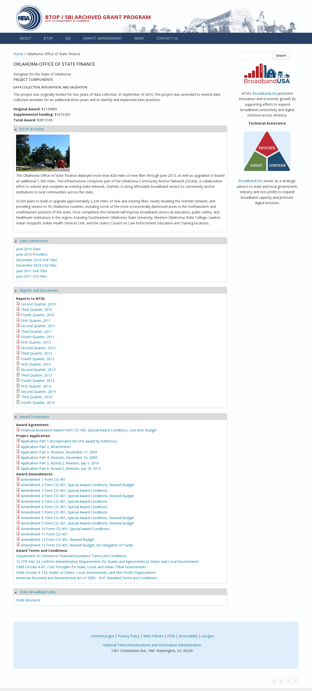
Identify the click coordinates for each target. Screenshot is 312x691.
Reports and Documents (39, 290)
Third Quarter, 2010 (36, 309)
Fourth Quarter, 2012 (37, 358)
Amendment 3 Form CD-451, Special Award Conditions (64, 490)
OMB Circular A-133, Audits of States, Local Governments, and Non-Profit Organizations (86, 572)
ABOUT (25, 38)
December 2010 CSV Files (36, 265)
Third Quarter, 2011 (36, 331)
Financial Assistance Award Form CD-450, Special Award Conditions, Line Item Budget (89, 430)
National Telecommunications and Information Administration (152, 645)
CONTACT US (167, 38)
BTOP (48, 38)
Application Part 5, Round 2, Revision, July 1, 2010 (60, 463)
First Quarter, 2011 (36, 320)
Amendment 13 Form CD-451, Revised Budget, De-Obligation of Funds (77, 545)
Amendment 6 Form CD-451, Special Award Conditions (64, 506)
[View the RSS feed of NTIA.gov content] (295, 681)
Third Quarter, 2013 (36, 375)
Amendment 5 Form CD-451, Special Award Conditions (64, 501)
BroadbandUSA (265, 93)
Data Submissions (34, 241)
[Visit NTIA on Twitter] (281, 681)
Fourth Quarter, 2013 (37, 380)
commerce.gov (102, 636)
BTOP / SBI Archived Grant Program (98, 17)
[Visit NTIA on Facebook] (274, 681)
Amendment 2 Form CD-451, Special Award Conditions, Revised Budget (77, 484)
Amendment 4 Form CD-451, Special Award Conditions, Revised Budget (77, 495)
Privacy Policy (128, 636)
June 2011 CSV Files (31, 276)
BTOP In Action (32, 129)
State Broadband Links (38, 592)
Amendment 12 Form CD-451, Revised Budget (57, 539)
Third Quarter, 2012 (36, 353)
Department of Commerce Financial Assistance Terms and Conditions (71, 556)
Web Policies (153, 636)
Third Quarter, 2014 (36, 397)
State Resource (28, 600)
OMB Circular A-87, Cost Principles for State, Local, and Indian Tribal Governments (81, 567)
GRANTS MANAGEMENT (102, 38)
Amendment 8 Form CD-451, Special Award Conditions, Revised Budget (77, 517)
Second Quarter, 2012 (38, 348)
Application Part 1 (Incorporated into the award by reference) (69, 441)
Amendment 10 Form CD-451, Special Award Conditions (65, 528)
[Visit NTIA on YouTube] (288, 681)
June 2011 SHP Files (31, 271)
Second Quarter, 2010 (38, 304)
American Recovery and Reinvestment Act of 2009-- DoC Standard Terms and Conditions (86, 578)
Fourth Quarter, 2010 (37, 315)
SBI (68, 38)
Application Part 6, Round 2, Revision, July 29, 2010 (61, 468)
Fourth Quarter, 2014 (37, 402)
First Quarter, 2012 (36, 342)
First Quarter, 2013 (36, 364)
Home (18, 54)
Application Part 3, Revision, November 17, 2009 (59, 452)
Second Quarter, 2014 (38, 391)
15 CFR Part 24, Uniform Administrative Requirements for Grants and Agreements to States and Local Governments (107, 561)
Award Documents (34, 416)
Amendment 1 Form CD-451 (43, 479)
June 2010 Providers (32, 254)
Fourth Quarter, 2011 (37, 337)
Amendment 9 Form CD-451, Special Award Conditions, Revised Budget (77, 523)
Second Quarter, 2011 (38, 326)
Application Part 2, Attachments (46, 446)
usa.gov (208, 636)
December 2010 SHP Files (36, 260)
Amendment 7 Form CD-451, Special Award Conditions (64, 512)
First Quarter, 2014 (36, 386)
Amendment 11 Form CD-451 (44, 534)
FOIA (171, 636)
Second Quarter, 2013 (38, 369)
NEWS (139, 38)
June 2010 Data (28, 249)
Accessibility (188, 636)
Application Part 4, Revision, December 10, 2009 (59, 457)
